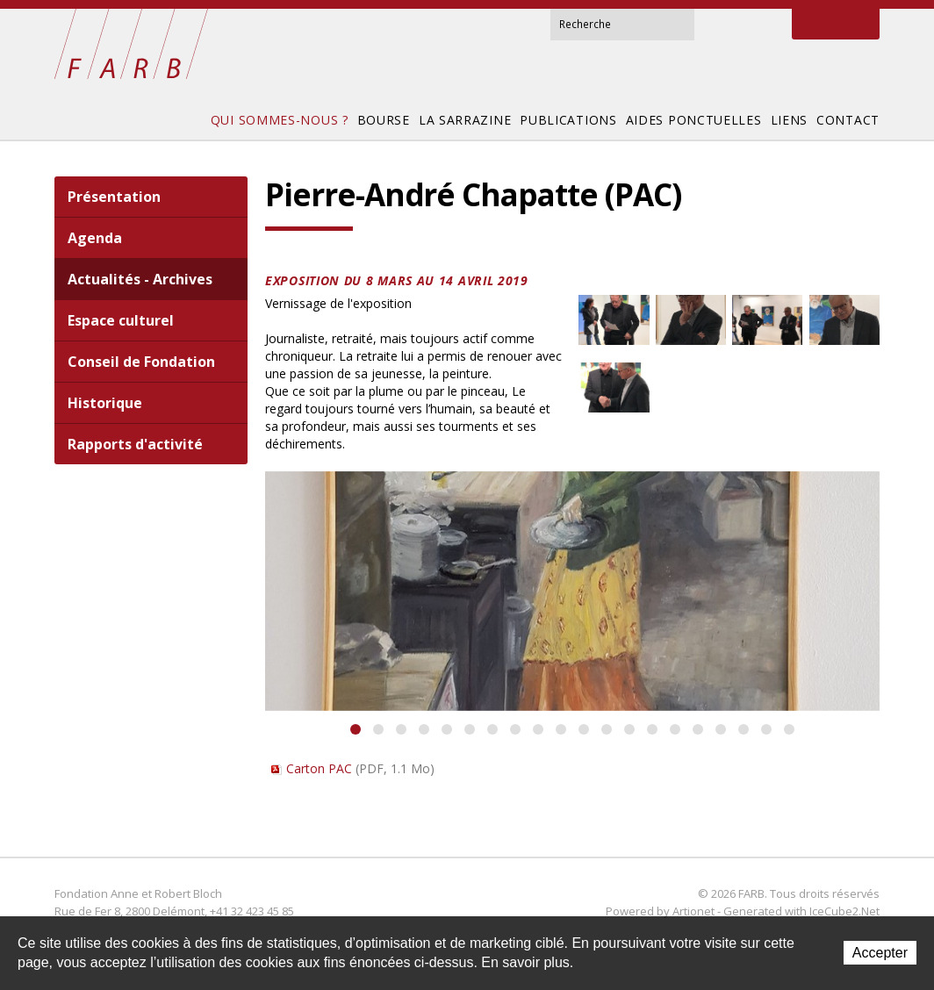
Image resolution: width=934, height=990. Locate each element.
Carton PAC (360, 768)
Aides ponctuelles (694, 119)
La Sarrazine (465, 119)
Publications (568, 119)
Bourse (383, 119)
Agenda (95, 238)
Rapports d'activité (135, 444)
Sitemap (766, 24)
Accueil (719, 23)
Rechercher (680, 23)
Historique (105, 402)
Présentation (114, 196)
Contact (742, 24)
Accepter (880, 952)
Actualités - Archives (140, 279)
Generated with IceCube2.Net (801, 911)
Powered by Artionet (660, 911)
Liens (789, 119)
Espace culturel (121, 320)
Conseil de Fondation (141, 361)
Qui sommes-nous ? (279, 119)
